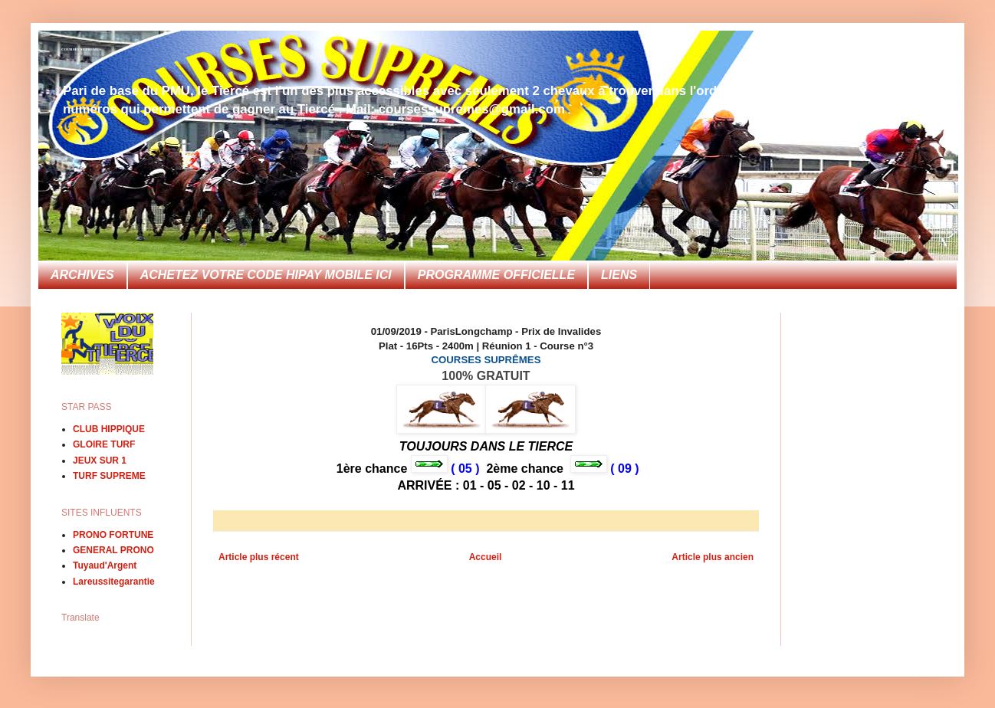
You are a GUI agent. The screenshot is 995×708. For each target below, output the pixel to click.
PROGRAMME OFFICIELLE (496, 274)
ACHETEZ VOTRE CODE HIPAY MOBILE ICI (266, 274)
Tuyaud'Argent (104, 565)
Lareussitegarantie (114, 581)
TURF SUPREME (109, 475)
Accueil (485, 557)
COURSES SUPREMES (81, 49)
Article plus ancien (713, 557)
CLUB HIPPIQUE (109, 429)
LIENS (619, 274)
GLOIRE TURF (104, 444)
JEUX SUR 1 (99, 460)
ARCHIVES (82, 274)
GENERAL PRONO (113, 550)
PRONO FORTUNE (113, 534)
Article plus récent (258, 557)
